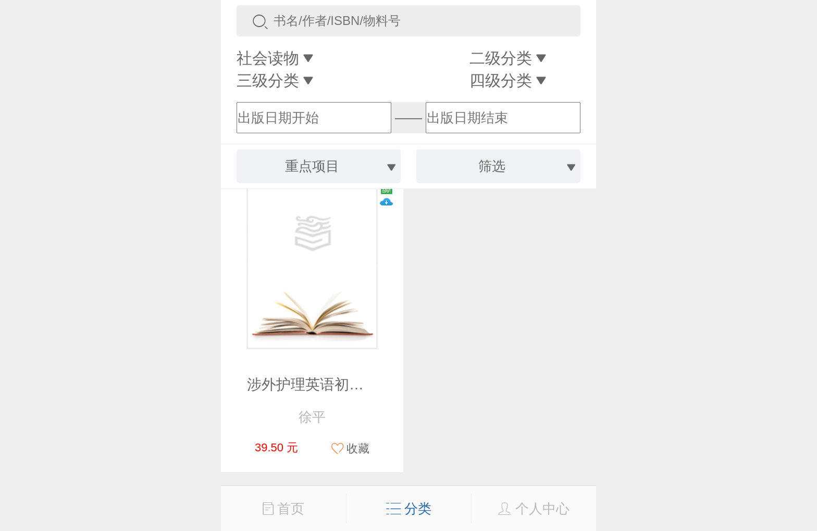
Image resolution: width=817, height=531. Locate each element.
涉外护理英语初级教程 (320, 384)
